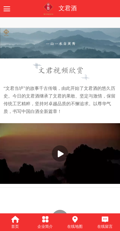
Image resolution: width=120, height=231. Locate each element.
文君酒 (68, 8)
